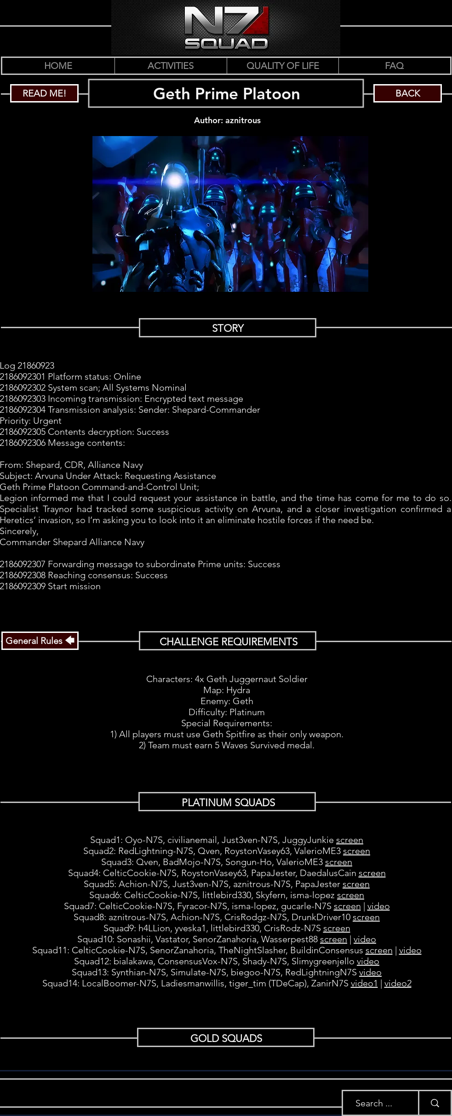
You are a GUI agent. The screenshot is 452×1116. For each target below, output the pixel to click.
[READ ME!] (44, 93)
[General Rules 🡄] (40, 641)
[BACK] (407, 93)
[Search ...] (374, 1103)
